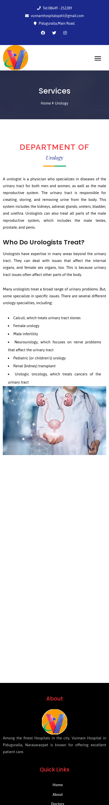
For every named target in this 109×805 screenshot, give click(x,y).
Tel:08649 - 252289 (54, 8)
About (58, 794)
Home (58, 785)
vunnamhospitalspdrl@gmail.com (54, 16)
